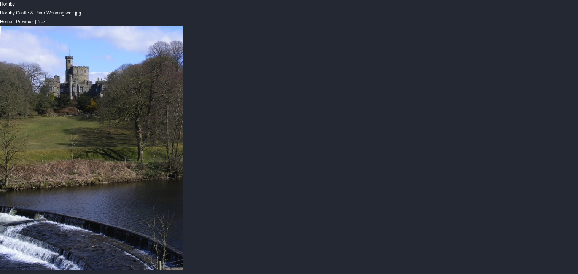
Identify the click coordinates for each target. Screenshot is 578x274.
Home (6, 21)
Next (42, 21)
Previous (25, 21)
